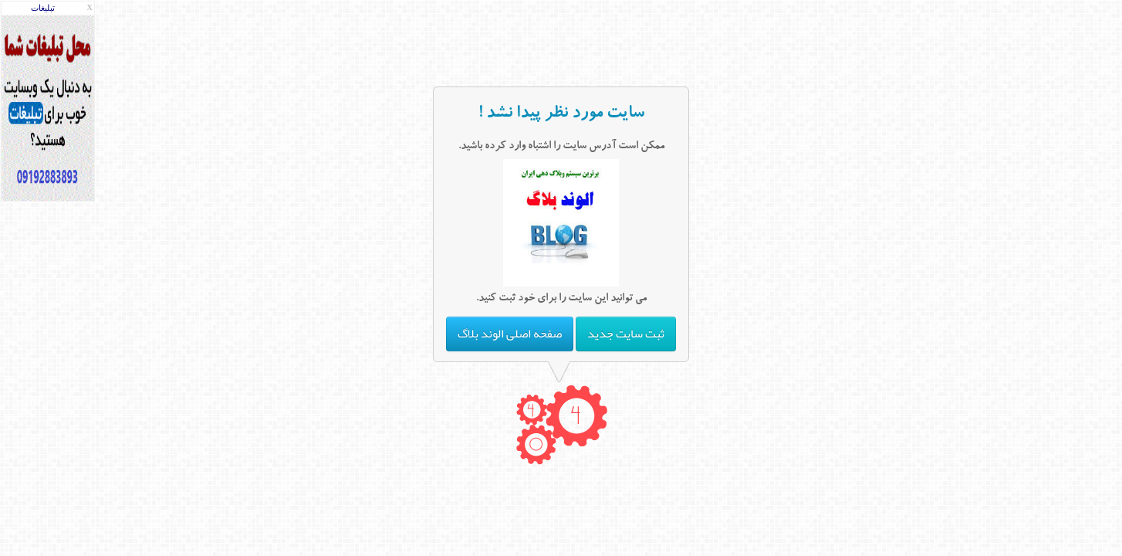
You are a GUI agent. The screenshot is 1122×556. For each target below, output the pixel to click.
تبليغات (43, 8)
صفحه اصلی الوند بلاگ (510, 333)
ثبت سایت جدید (625, 333)
